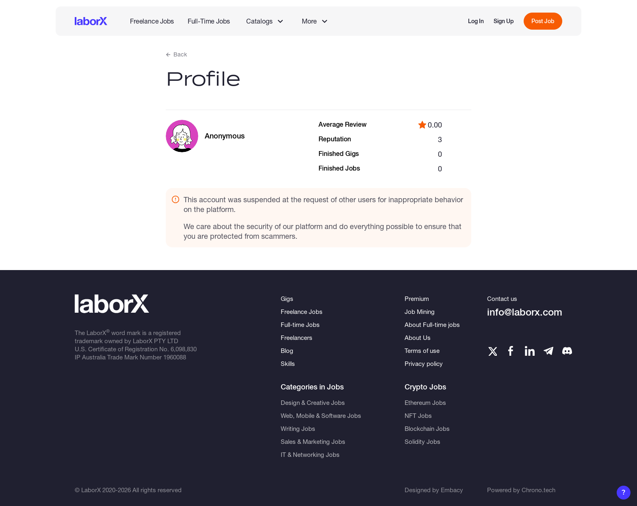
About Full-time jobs (432, 324)
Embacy (452, 489)
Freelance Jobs (152, 21)
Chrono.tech (538, 489)
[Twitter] (492, 351)
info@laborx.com (524, 312)
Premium (417, 298)
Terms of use (422, 350)
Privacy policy (424, 363)
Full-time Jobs (300, 324)
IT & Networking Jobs (310, 454)
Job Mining (420, 311)
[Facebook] (511, 351)
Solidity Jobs (422, 441)
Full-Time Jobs (209, 21)
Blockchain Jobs (427, 428)
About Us (418, 337)
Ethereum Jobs (425, 402)
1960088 (174, 357)
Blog (287, 350)
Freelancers (296, 337)
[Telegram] (548, 351)
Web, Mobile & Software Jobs (321, 415)
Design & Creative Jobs (313, 402)
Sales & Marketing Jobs (313, 441)
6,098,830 (184, 348)
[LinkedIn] (530, 351)
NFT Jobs (418, 415)
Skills (288, 363)
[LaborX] (91, 21)
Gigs (287, 298)
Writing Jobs (298, 428)
